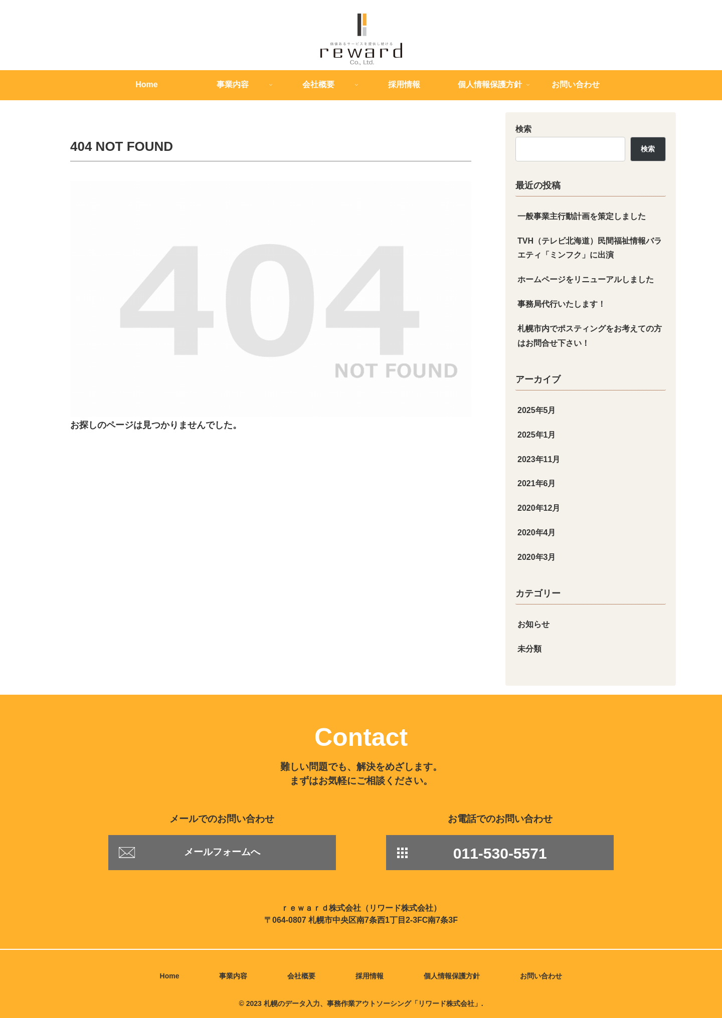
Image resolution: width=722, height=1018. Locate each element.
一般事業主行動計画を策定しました (581, 216)
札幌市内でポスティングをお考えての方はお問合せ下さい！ (589, 335)
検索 (523, 129)
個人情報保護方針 (452, 976)
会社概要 (301, 976)
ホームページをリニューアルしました (585, 279)
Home (169, 976)
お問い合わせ (541, 976)
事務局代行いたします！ (561, 304)
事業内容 (233, 976)
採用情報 (369, 976)
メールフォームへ (222, 852)
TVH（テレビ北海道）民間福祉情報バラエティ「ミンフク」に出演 (589, 248)
